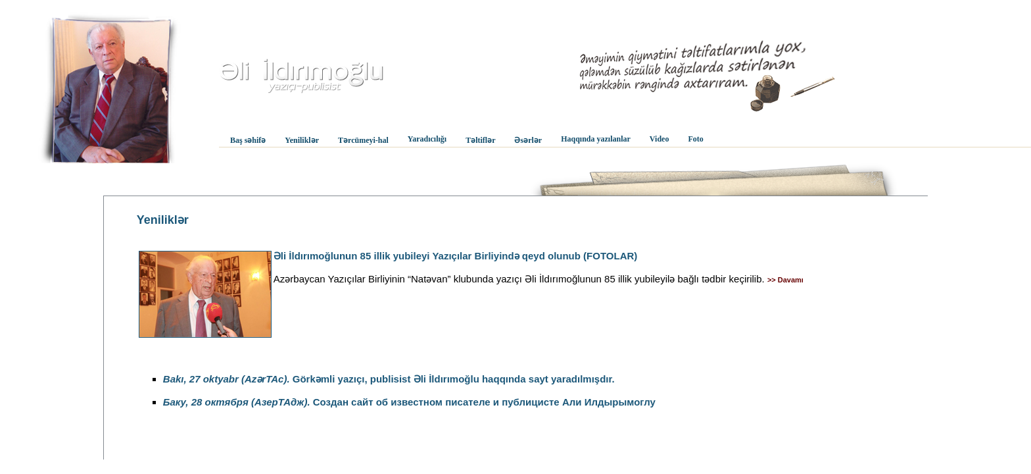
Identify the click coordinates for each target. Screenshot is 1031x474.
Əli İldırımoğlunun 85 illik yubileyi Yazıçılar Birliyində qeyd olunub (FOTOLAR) (456, 255)
